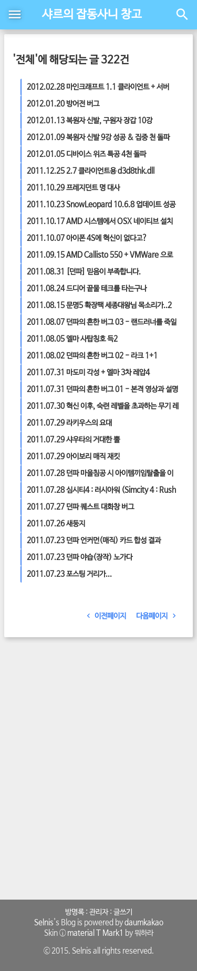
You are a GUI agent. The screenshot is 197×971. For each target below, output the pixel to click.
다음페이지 (158, 616)
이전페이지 (104, 616)
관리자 (98, 912)
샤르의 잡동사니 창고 (92, 15)
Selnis (44, 923)
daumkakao (144, 923)
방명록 (74, 912)
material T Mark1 (95, 933)
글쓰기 (122, 912)
